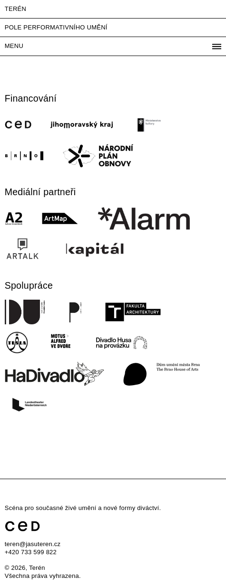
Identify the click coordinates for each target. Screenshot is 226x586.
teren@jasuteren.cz (33, 544)
